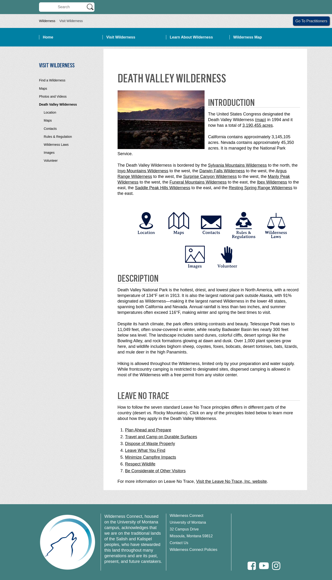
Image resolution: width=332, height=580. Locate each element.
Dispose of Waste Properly (150, 443)
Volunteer (51, 160)
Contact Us (179, 543)
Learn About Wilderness (191, 37)
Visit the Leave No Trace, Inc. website (231, 481)
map (261, 119)
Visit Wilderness (120, 37)
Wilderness (47, 21)
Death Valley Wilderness (58, 104)
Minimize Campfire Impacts (150, 457)
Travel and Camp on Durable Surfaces (161, 436)
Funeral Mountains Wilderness (198, 182)
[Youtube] (264, 566)
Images (49, 152)
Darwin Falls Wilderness (222, 171)
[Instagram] (276, 566)
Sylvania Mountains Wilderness (237, 165)
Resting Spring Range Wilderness (260, 187)
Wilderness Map (247, 37)
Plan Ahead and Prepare (148, 430)
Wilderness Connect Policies (193, 550)
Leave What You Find (145, 450)
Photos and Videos (53, 96)
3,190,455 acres (257, 125)
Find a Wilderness (52, 80)
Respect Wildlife (140, 464)
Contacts (50, 129)
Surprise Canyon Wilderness (210, 176)
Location (50, 112)
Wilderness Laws (56, 144)
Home (48, 37)
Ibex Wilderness (272, 182)
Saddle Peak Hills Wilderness (162, 187)
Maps (43, 88)
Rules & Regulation (58, 136)
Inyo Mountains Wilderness (143, 171)
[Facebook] (252, 566)
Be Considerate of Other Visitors (155, 471)
